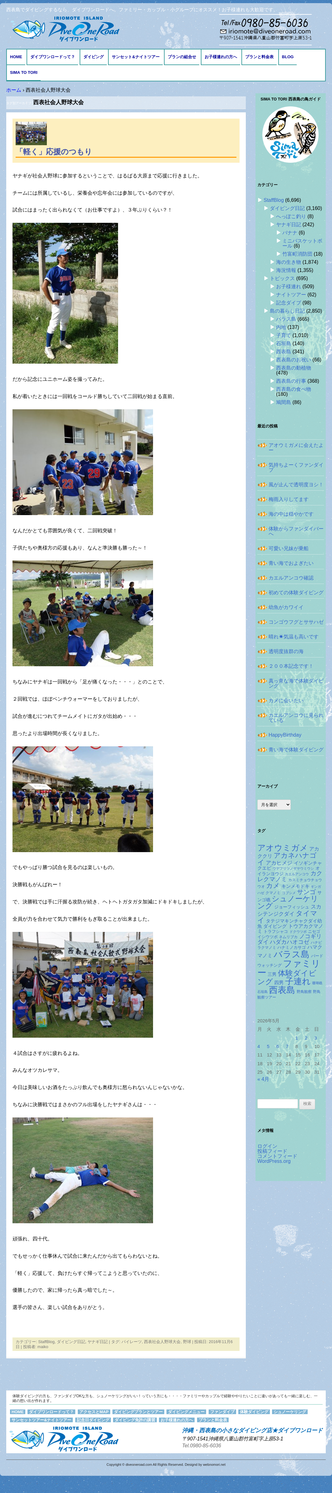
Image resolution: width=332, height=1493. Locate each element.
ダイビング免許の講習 (135, 1420)
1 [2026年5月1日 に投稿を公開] (296, 1037)
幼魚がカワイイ (286, 607)
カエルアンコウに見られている (296, 718)
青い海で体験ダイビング (296, 749)
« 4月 (263, 1079)
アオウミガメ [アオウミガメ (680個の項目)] (282, 847)
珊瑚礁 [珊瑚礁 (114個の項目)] (317, 983)
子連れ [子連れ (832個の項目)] (298, 981)
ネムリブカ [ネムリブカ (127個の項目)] (288, 937)
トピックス (282, 278)
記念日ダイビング (93, 1420)
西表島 (283, 351)
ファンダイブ (222, 1411)
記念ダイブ (288, 302)
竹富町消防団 (297, 254)
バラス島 (286, 319)
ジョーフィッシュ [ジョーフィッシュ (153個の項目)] (291, 907)
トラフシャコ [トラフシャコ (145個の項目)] (276, 931)
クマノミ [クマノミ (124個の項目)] (272, 893)
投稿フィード (272, 1151)
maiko (42, 1346)
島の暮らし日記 (287, 311)
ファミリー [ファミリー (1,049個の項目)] (288, 968)
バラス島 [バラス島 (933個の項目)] (292, 954)
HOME (16, 56)
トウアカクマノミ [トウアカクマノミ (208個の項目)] (290, 928)
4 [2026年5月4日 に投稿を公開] (258, 1046)
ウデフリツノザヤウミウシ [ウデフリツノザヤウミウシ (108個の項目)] (293, 868)
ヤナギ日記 (97, 1341)
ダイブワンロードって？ (52, 56)
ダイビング (93, 56)
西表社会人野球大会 (162, 1341)
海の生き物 (288, 262)
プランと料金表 (259, 56)
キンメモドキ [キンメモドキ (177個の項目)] (295, 886)
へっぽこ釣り (291, 216)
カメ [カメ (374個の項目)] (273, 885)
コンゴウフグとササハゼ (296, 622)
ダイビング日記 (71, 1341)
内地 (281, 327)
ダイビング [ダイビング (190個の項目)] (275, 926)
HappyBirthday (285, 735)
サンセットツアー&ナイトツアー (41, 1420)
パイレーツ (131, 1341)
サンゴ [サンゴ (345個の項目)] (306, 891)
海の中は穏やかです (291, 514)
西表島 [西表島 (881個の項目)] (282, 990)
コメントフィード (277, 1156)
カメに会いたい (286, 700)
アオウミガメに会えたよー (296, 447)
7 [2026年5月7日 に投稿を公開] (287, 1046)
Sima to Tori (23, 72)
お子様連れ (288, 286)
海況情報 (286, 270)
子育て (283, 335)
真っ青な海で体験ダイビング (296, 683)
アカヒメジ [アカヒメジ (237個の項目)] (279, 863)
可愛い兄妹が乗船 (289, 548)
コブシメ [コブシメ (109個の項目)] (289, 893)
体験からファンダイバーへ (296, 531)
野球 (187, 1341)
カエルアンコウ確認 (291, 577)
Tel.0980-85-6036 (201, 1445)
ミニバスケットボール (302, 243)
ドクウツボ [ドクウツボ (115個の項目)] (298, 931)
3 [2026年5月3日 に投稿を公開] (315, 1037)
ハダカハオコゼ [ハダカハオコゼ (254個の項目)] (289, 942)
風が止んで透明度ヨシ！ (296, 484)
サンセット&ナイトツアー (135, 56)
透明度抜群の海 (286, 651)
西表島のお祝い (293, 359)
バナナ (289, 232)
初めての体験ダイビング (296, 592)
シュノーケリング (290, 1411)
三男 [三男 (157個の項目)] (272, 974)
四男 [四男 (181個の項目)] (279, 982)
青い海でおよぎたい (291, 563)
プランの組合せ (182, 56)
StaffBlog (46, 1341)
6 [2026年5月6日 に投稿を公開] (277, 1046)
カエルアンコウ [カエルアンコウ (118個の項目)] (297, 874)
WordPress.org (273, 1161)
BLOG (288, 56)
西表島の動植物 (293, 368)
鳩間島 (283, 402)
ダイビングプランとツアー (138, 1411)
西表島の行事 (291, 381)
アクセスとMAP (94, 1411)
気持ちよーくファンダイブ (296, 467)
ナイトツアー (291, 294)
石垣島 (283, 343)
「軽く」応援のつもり (54, 151)
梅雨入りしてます (289, 499)
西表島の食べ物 (293, 389)
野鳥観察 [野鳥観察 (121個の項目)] (304, 991)
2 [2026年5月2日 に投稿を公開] (306, 1037)
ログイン (267, 1146)
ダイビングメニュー (186, 1411)
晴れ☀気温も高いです (294, 636)
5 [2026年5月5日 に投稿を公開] (268, 1046)
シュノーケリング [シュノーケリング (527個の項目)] (287, 902)
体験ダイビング (254, 1411)
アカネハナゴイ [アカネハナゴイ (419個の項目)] (287, 858)
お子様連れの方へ (221, 56)
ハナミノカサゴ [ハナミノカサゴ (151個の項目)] (291, 947)
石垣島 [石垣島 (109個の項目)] (262, 992)
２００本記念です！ (291, 666)
